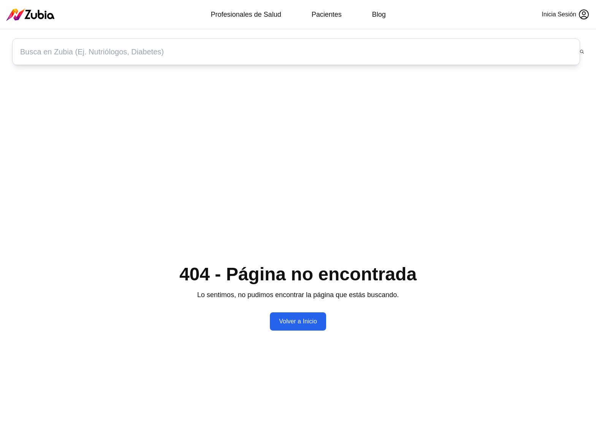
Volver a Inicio (298, 321)
